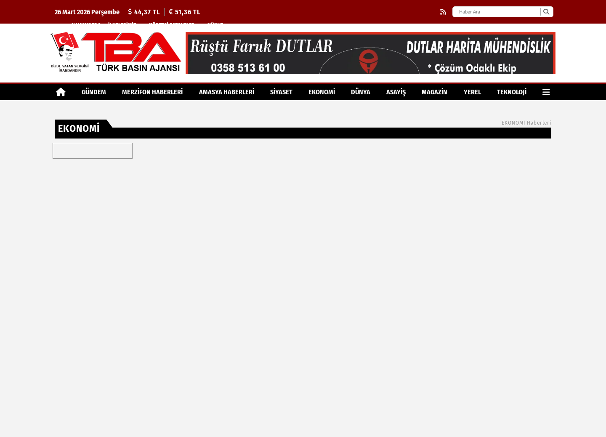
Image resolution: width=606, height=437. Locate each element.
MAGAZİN (434, 92)
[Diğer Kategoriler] (546, 92)
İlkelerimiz (122, 25)
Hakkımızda (86, 25)
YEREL (472, 92)
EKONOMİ (321, 92)
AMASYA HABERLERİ (226, 92)
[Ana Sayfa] (60, 92)
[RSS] (443, 12)
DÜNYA (360, 92)
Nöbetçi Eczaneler (171, 25)
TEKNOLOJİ (511, 92)
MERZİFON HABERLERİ (152, 92)
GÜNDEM (94, 92)
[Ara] (546, 12)
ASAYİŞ (396, 92)
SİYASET (281, 92)
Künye (215, 25)
